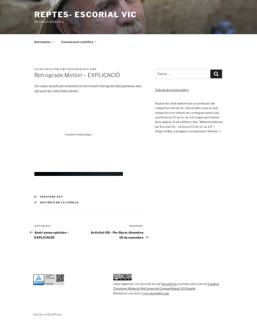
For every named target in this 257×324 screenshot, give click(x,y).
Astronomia (44, 42)
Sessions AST (51, 196)
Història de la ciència (59, 202)
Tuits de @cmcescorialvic (172, 90)
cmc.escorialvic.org (78, 69)
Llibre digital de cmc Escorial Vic (134, 284)
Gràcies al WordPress (47, 314)
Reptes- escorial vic (85, 14)
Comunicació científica (79, 42)
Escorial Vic (169, 284)
